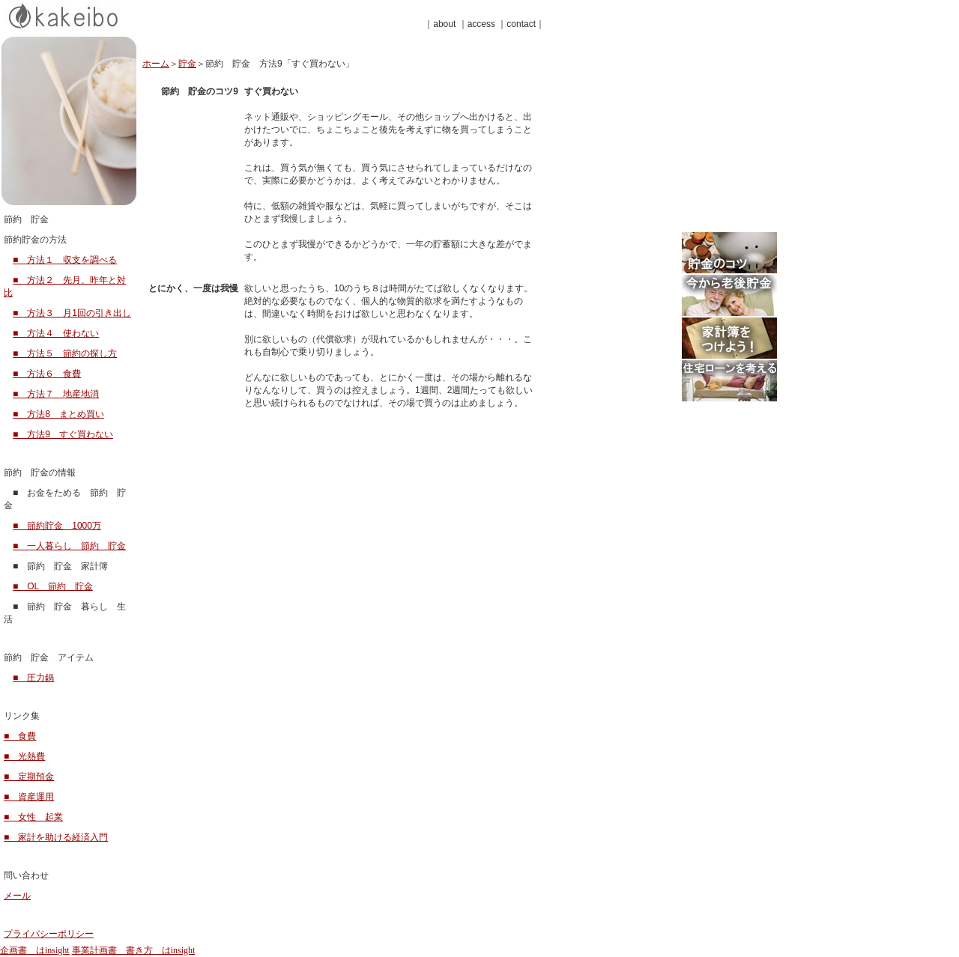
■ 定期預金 (29, 776)
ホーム (155, 63)
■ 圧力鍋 (33, 677)
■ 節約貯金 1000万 (57, 525)
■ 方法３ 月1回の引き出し (72, 313)
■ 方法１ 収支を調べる (65, 260)
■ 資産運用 (29, 797)
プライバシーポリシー (49, 934)
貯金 (187, 63)
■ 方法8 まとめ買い (58, 414)
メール (17, 895)
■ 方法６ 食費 (47, 373)
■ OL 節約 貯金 (53, 586)
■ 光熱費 (24, 756)
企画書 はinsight (35, 950)
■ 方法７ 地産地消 (56, 394)
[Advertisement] (668, 125)
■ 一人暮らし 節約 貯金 (69, 546)
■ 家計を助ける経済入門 (56, 837)
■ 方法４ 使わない (56, 333)
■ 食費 (20, 736)
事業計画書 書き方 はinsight (134, 950)
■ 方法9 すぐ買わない (63, 434)
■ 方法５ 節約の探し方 (65, 353)
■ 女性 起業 (33, 817)
